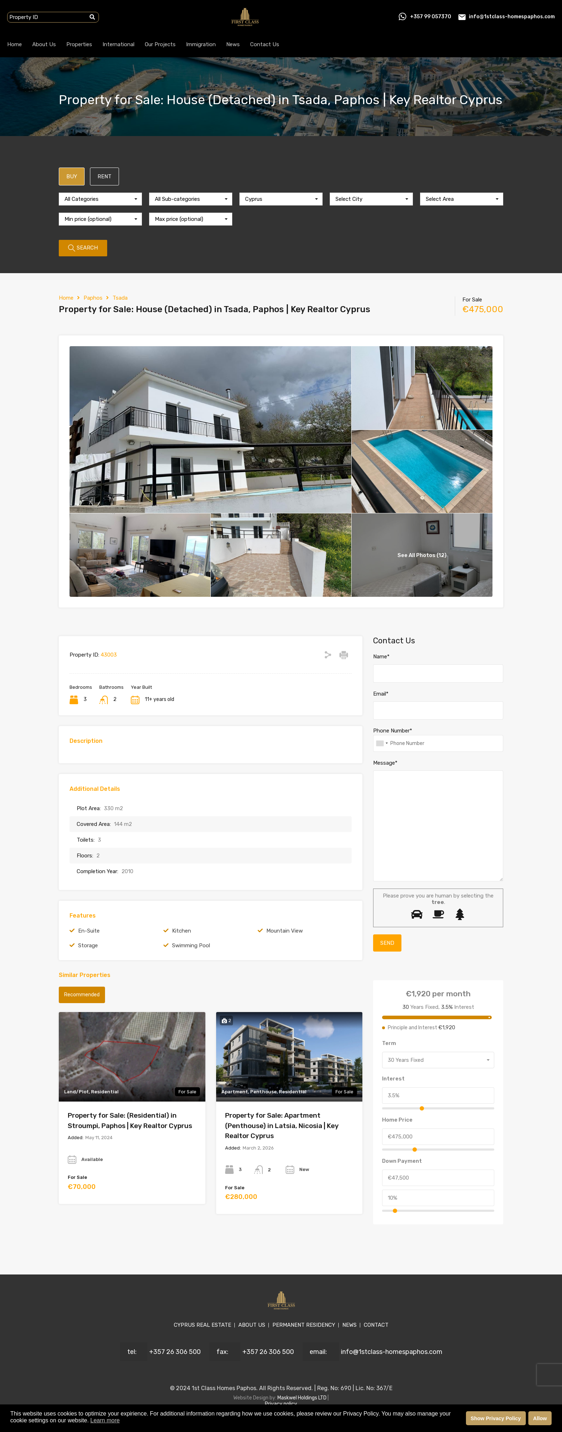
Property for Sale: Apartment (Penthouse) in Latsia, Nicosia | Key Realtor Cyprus (282, 1125)
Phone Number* (392, 730)
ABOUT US (251, 1325)
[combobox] (100, 199)
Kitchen (181, 931)
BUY (71, 176)
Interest (393, 1078)
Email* (381, 694)
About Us (44, 44)
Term (389, 1043)
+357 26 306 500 (175, 1352)
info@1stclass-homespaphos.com (512, 17)
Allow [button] (540, 1418)
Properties (79, 44)
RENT (104, 176)
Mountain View (284, 931)
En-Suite (89, 931)
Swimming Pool (191, 945)
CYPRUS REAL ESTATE (202, 1325)
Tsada (120, 298)
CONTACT (376, 1325)
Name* (381, 656)
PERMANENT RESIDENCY (303, 1325)
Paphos (93, 298)
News (233, 44)
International (118, 44)
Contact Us (264, 44)
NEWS (349, 1325)
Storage (88, 945)
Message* (385, 763)
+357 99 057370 (430, 17)
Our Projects (160, 44)
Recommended (82, 995)
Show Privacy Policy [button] (496, 1418)
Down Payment (402, 1161)
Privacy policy (281, 1404)
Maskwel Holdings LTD (302, 1398)
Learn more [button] (105, 1420)
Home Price (397, 1120)
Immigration (201, 44)
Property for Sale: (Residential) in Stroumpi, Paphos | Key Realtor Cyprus (130, 1120)
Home (14, 44)
